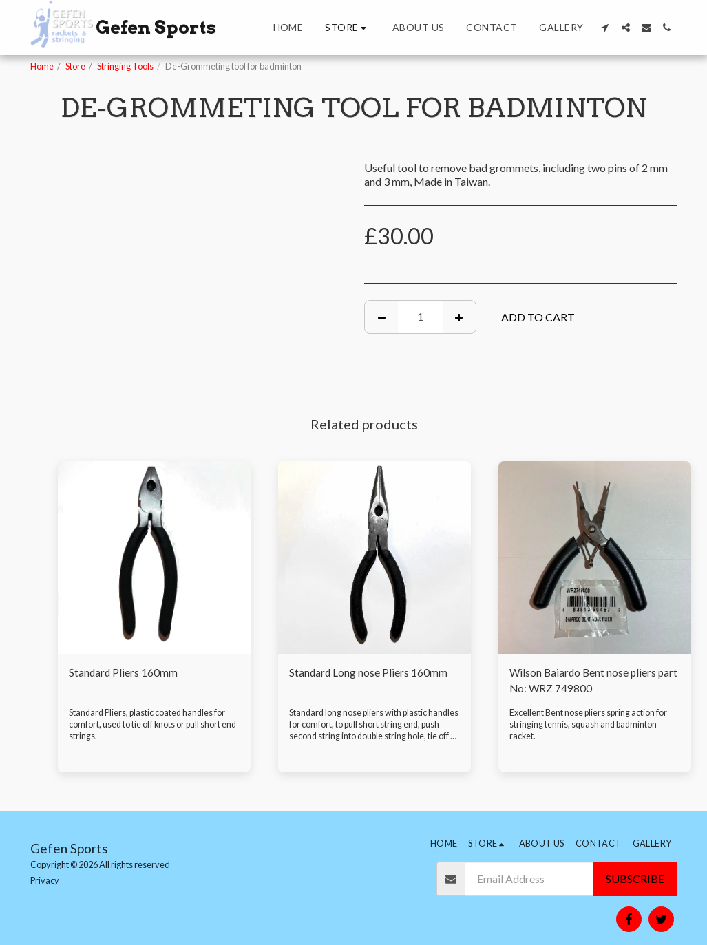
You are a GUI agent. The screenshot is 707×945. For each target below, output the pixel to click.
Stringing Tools (125, 66)
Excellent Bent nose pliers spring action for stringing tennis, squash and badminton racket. (588, 725)
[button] (605, 27)
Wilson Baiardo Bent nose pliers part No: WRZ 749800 (584, 681)
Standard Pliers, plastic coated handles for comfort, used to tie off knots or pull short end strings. (154, 725)
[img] (154, 557)
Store (75, 66)
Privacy (44, 880)
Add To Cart (538, 316)
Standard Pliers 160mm (124, 672)
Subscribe (635, 878)
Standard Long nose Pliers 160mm (369, 672)
